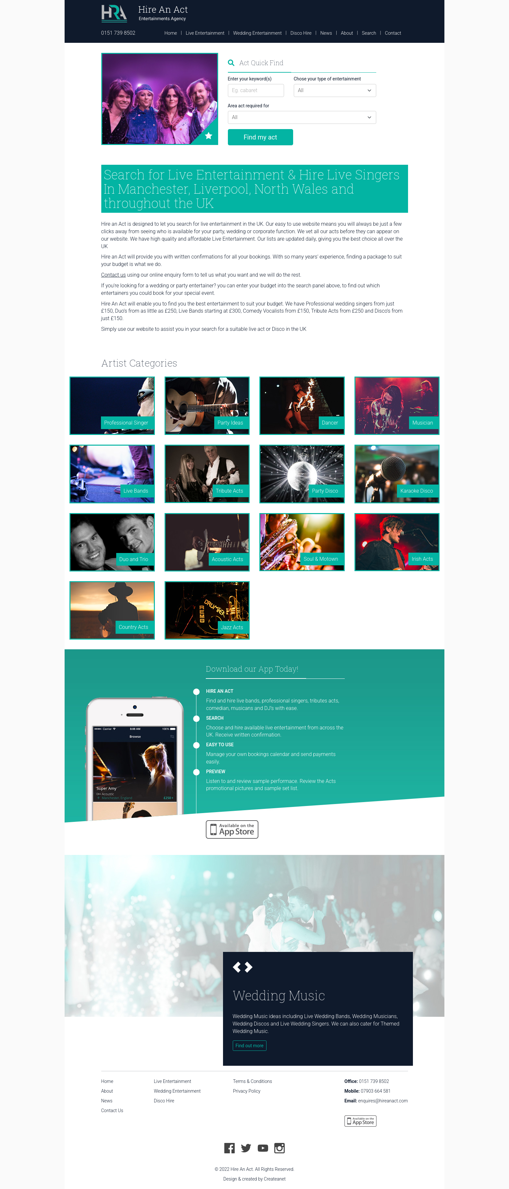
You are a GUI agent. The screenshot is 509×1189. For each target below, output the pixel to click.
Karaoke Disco (416, 491)
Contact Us (112, 1110)
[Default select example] (335, 90)
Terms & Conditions (252, 1081)
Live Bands (136, 491)
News (326, 33)
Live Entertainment (205, 33)
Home (171, 33)
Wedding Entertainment (257, 33)
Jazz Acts (232, 627)
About (347, 33)
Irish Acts (422, 559)
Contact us (113, 275)
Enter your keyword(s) (250, 78)
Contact (393, 33)
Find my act (260, 137)
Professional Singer (126, 423)
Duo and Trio (133, 559)
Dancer (330, 423)
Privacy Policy (246, 1091)
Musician (422, 423)
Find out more (250, 1045)
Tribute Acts (229, 491)
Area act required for (248, 105)
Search (369, 33)
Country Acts (133, 627)
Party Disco (325, 491)
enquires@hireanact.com (383, 1100)
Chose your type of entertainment (327, 78)
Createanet (275, 1179)
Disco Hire (301, 33)
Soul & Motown (321, 559)
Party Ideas (230, 423)
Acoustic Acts (227, 559)
